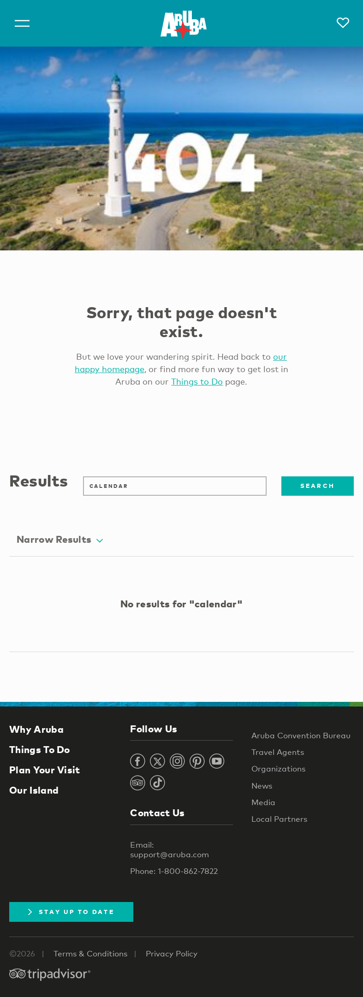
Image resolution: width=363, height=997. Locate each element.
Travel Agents (277, 752)
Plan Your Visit (44, 770)
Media (263, 802)
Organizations (278, 768)
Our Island (34, 790)
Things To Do (39, 749)
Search (317, 485)
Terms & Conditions (90, 953)
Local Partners (279, 819)
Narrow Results (60, 539)
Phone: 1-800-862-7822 (174, 871)
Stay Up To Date (71, 911)
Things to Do (197, 381)
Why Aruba (36, 729)
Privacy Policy (171, 953)
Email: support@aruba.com (169, 849)
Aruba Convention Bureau (301, 735)
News (261, 785)
